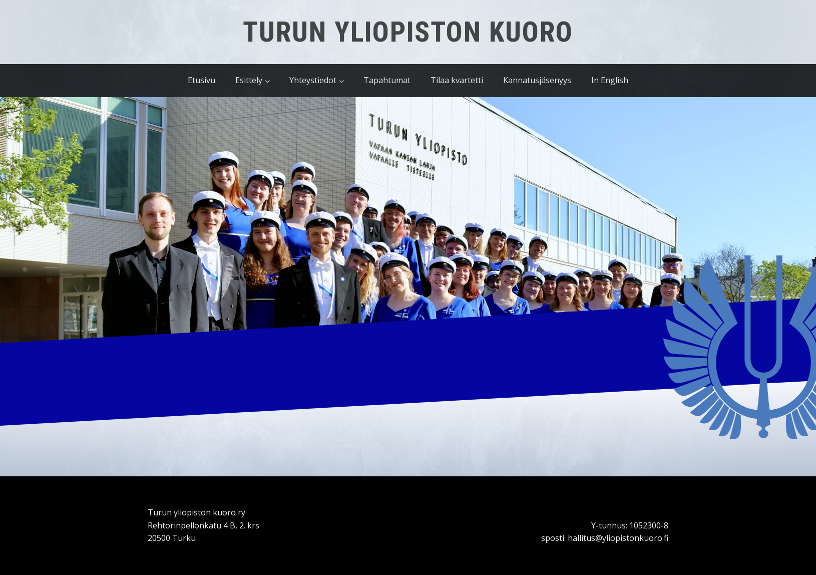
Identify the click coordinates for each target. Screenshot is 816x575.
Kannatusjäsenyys (537, 80)
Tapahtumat (387, 80)
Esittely (248, 80)
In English (609, 80)
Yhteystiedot (312, 80)
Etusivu (201, 80)
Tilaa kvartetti (457, 80)
